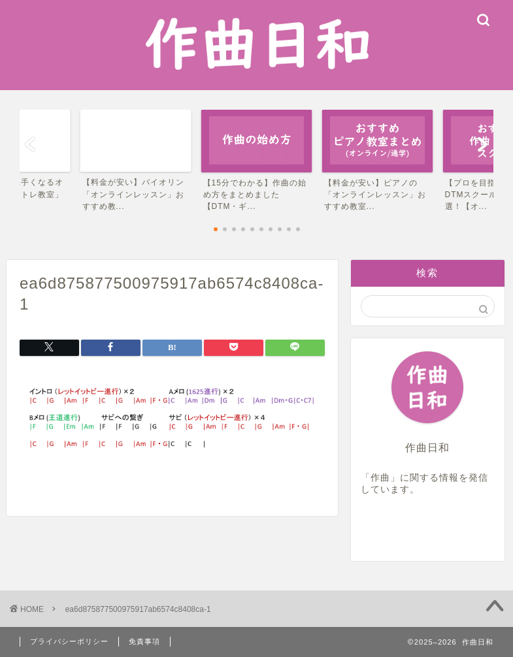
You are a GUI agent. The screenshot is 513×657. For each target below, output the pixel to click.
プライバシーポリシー (69, 641)
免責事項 (144, 641)
